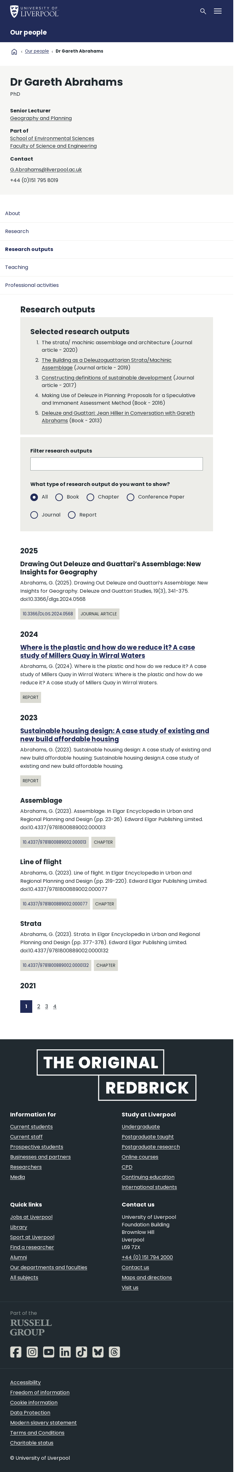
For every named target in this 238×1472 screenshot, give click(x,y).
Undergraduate (141, 1126)
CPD (127, 1167)
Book (73, 496)
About (12, 213)
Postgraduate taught (148, 1136)
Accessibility (25, 1382)
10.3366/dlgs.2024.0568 (48, 614)
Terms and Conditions (37, 1432)
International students (149, 1187)
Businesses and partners (40, 1157)
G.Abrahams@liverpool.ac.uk (46, 169)
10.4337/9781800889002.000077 (55, 904)
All (45, 496)
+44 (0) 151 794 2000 (147, 1257)
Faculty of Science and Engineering (53, 146)
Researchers (26, 1167)
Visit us (130, 1287)
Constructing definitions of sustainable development (107, 377)
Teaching (16, 267)
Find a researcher (32, 1247)
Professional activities (32, 285)
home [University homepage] (14, 51)
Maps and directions (147, 1277)
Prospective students (36, 1146)
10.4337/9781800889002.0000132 (56, 965)
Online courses (140, 1157)
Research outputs (29, 249)
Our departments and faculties (48, 1267)
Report (88, 514)
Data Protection (30, 1412)
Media (17, 1177)
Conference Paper (161, 496)
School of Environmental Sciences (52, 138)
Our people (28, 32)
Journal (51, 514)
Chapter (108, 496)
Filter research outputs (61, 450)
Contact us (135, 1267)
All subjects (24, 1277)
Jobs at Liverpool (31, 1217)
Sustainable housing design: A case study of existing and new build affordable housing (114, 735)
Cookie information (34, 1402)
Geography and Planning (41, 118)
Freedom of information (40, 1392)
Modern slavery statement (43, 1422)
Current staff (26, 1136)
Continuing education (148, 1177)
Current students (31, 1126)
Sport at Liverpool (32, 1237)
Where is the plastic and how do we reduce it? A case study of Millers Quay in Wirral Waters (107, 651)
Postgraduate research (151, 1146)
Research (17, 231)
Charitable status (31, 1442)
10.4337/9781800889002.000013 (54, 842)
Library (18, 1227)
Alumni (18, 1257)
